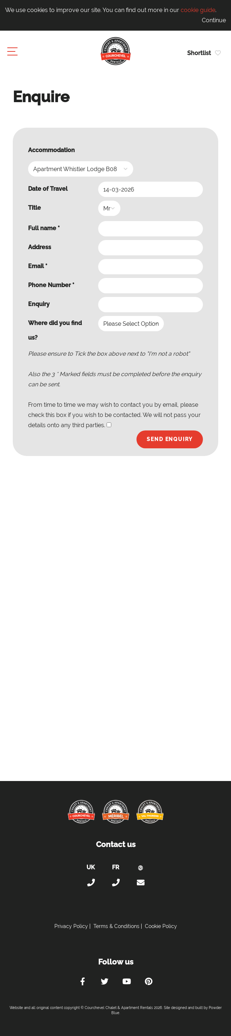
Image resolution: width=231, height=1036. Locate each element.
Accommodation (51, 150)
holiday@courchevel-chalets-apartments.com (140, 882)
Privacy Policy (71, 926)
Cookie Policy (161, 926)
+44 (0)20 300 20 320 (91, 882)
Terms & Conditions (116, 926)
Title (34, 207)
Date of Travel (48, 188)
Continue (214, 20)
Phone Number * (51, 285)
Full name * (44, 228)
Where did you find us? (55, 330)
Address (39, 247)
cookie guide (198, 10)
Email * (37, 266)
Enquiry (39, 304)
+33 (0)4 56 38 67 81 (116, 882)
